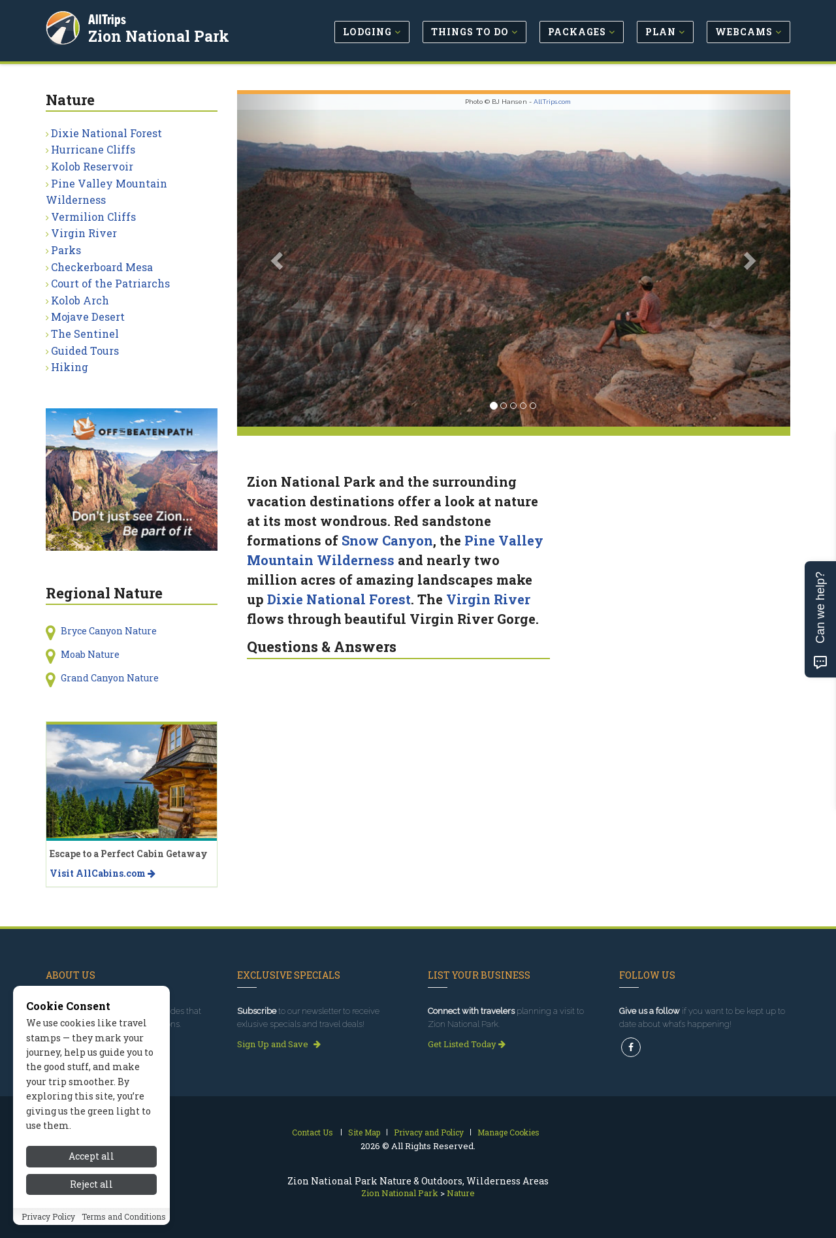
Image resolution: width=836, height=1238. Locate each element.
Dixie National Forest (339, 599)
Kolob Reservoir (92, 166)
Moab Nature (90, 654)
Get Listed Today (467, 1044)
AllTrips (108, 18)
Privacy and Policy (429, 1132)
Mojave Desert (88, 316)
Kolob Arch (80, 300)
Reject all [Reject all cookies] (91, 1184)
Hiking (69, 367)
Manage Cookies (508, 1132)
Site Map (364, 1132)
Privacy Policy (48, 1216)
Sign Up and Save (279, 1044)
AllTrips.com (552, 101)
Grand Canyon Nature (110, 678)
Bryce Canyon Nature (109, 631)
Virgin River (488, 599)
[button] (278, 260)
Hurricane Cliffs (93, 149)
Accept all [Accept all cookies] (91, 1156)
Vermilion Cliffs (93, 216)
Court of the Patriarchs (110, 283)
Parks (66, 250)
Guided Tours (85, 350)
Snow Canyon (387, 540)
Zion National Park (159, 35)
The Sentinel (85, 333)
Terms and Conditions (124, 1216)
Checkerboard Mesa (102, 267)
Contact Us (312, 1132)
